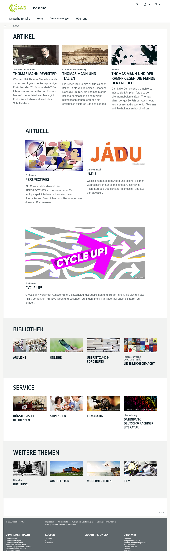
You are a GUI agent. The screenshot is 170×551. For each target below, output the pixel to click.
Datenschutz (62, 522)
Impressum (49, 522)
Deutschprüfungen (13, 541)
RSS (47, 524)
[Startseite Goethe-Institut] (17, 8)
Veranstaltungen (97, 534)
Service (48, 541)
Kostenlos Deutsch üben (16, 545)
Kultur (40, 18)
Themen (48, 539)
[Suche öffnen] (136, 4)
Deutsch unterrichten (14, 543)
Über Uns (81, 18)
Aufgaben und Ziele (132, 541)
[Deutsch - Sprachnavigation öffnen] (157, 4)
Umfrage (127, 539)
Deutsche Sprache (19, 18)
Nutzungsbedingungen (105, 522)
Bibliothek (49, 543)
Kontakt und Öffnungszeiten (135, 543)
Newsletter (72, 524)
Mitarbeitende (129, 545)
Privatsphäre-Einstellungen (82, 522)
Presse (127, 549)
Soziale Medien (58, 524)
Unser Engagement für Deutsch (19, 547)
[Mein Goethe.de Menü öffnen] (146, 4)
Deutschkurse (11, 539)
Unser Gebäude (130, 547)
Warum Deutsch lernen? (16, 549)
